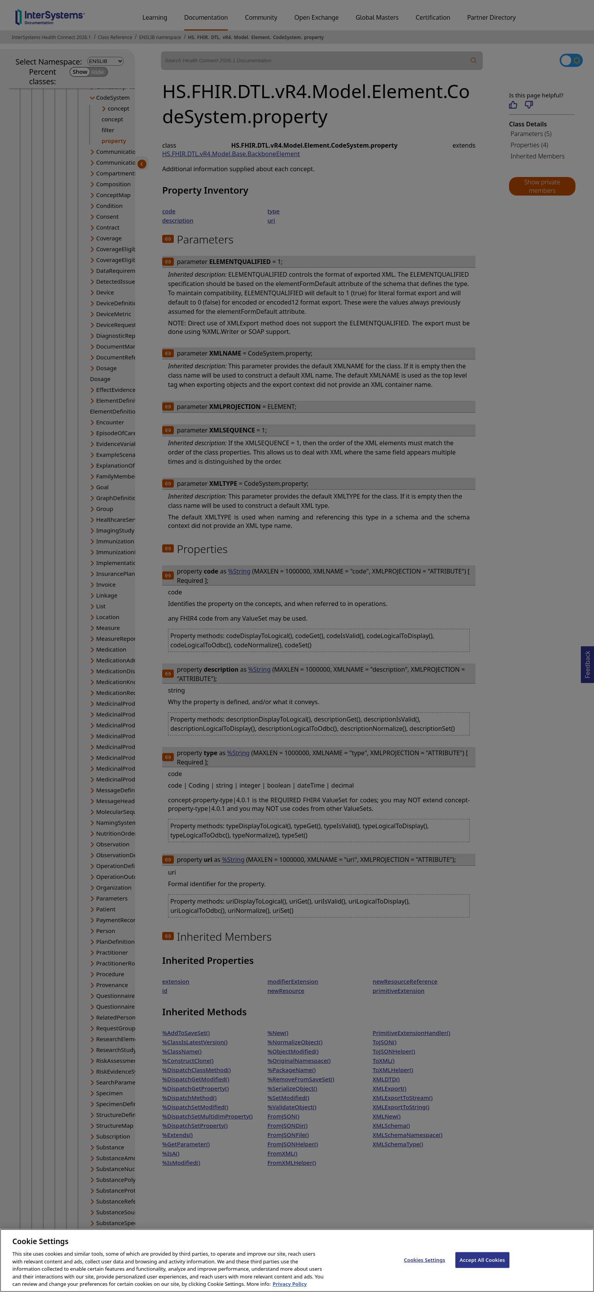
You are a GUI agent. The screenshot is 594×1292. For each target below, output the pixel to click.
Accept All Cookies (482, 1268)
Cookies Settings (424, 1268)
